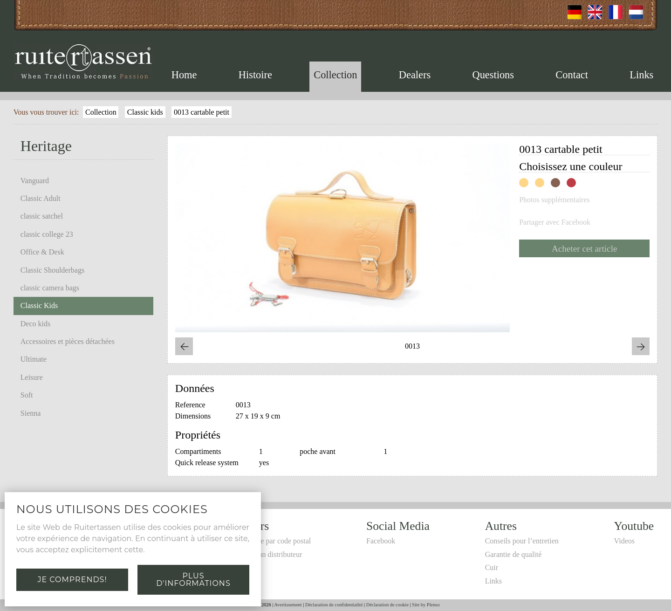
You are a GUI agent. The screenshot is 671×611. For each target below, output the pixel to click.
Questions (493, 75)
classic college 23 (47, 234)
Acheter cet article (584, 249)
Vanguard (35, 181)
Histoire (255, 75)
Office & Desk (42, 252)
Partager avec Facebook (554, 222)
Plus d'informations (193, 579)
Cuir (491, 567)
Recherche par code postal (272, 541)
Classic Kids (39, 305)
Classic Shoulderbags (52, 270)
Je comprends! (72, 579)
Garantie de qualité (513, 554)
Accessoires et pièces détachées (68, 341)
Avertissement (287, 604)
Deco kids (35, 324)
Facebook (380, 541)
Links (641, 75)
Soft (27, 395)
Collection (335, 75)
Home (184, 75)
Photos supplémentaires (554, 200)
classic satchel (42, 216)
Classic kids (145, 112)
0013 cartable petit (201, 112)
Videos (624, 541)
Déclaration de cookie (387, 604)
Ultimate (34, 359)
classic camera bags (50, 288)
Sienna (31, 413)
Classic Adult (41, 198)
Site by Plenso (425, 604)
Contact (571, 75)
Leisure (32, 377)
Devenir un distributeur (267, 554)
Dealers (415, 75)
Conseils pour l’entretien (522, 541)
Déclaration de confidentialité (334, 604)
